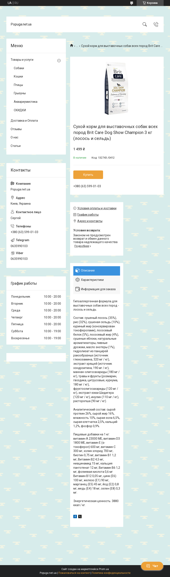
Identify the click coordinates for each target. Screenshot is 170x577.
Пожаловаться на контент (74, 572)
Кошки (18, 76)
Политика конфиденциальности (111, 572)
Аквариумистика (25, 101)
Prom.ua (104, 569)
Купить (88, 174)
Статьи (16, 146)
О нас (14, 137)
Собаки (19, 68)
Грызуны (20, 93)
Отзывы (16, 129)
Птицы (18, 85)
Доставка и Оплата (24, 120)
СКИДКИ (20, 110)
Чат (152, 566)
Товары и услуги (22, 59)
